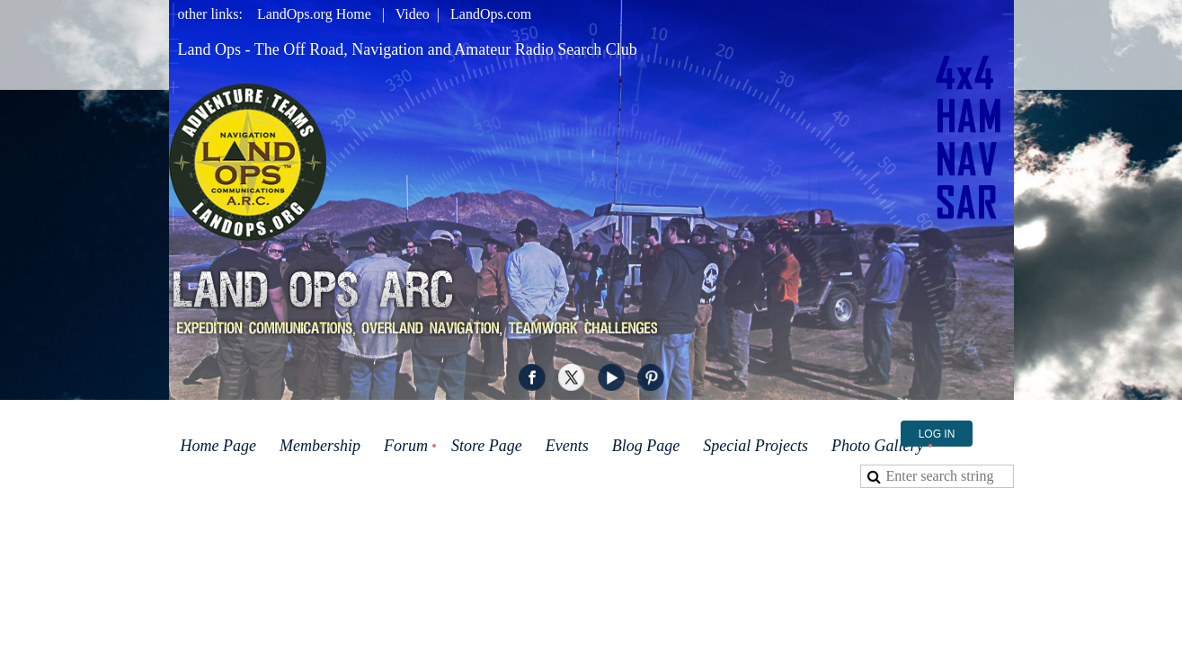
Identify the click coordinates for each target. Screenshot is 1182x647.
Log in (937, 434)
